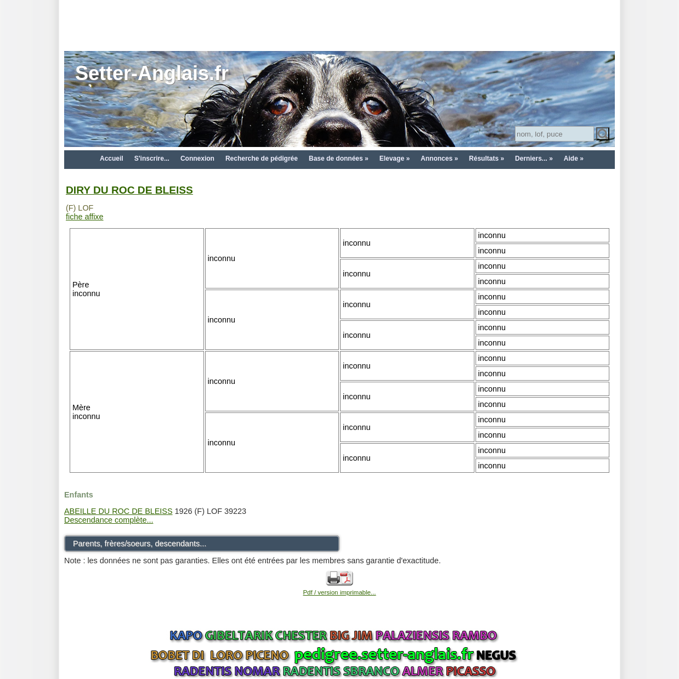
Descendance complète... (108, 520)
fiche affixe (85, 216)
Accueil (111, 158)
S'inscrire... (151, 158)
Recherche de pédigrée (261, 158)
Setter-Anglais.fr (152, 73)
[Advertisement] (339, 24)
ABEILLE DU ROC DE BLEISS (118, 511)
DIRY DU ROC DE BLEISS (129, 190)
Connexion (197, 158)
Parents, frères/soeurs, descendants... (139, 543)
